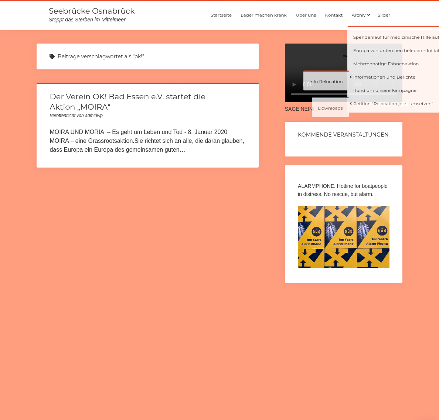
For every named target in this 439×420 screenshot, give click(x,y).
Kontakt (334, 15)
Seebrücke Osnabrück (92, 11)
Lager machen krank (263, 15)
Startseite (221, 15)
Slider (384, 15)
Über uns (306, 15)
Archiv (359, 15)
